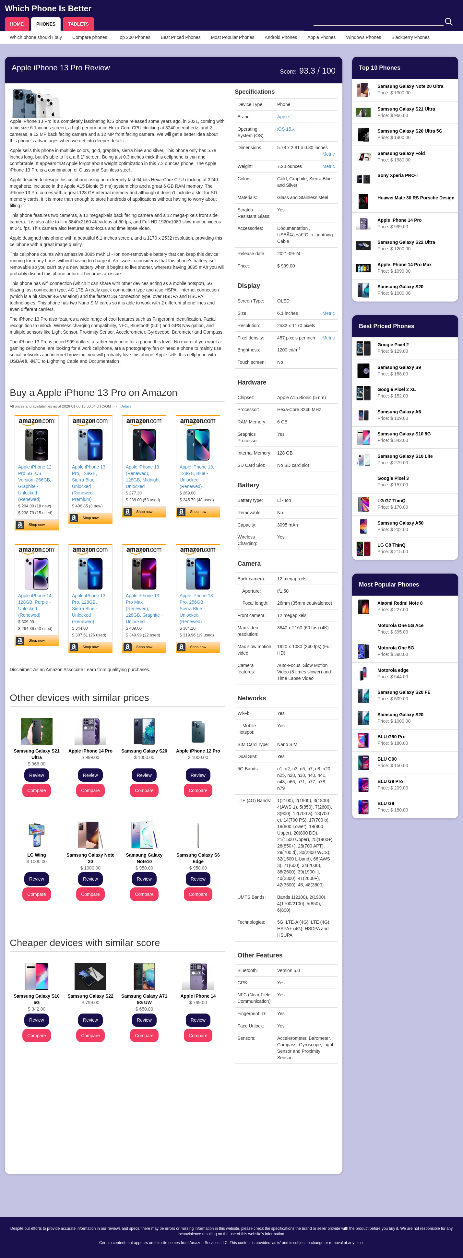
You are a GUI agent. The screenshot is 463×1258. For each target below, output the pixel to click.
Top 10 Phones (379, 68)
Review (36, 775)
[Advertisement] (117, 1123)
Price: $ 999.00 (399, 223)
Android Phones (281, 37)
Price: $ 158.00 (399, 370)
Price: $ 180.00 (392, 740)
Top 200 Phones (134, 37)
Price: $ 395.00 (400, 629)
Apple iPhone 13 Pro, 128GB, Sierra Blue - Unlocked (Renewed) (88, 608)
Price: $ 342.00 (404, 437)
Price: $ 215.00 (392, 548)
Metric (328, 154)
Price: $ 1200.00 (406, 245)
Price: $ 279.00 (405, 459)
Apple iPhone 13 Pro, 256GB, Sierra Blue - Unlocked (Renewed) (196, 608)
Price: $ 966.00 (406, 112)
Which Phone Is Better (48, 8)
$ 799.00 (90, 999)
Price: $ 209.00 (392, 784)
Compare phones (89, 37)
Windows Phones (363, 37)
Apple (283, 116)
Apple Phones (321, 37)
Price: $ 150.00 (392, 762)
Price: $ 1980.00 (401, 156)
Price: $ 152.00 (396, 392)
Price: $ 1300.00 (410, 89)
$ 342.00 (37, 1002)
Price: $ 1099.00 (404, 268)
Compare (36, 790)
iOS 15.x (286, 129)
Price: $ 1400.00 (409, 134)
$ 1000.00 (144, 754)
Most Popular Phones (233, 37)
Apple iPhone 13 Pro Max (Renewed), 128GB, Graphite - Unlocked (144, 608)
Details (125, 406)
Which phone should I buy (36, 37)
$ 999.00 (90, 754)
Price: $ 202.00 (400, 526)
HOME (17, 24)
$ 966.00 (37, 757)
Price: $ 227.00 (399, 606)
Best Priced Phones (181, 37)
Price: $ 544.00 (393, 673)
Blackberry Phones (411, 37)
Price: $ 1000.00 (400, 290)
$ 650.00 (144, 1002)
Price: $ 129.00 (393, 348)
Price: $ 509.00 (403, 695)
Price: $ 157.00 (393, 481)
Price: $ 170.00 (392, 504)
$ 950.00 (144, 861)
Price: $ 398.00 (395, 651)
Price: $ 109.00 (399, 415)
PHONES (45, 24)
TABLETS (78, 24)
